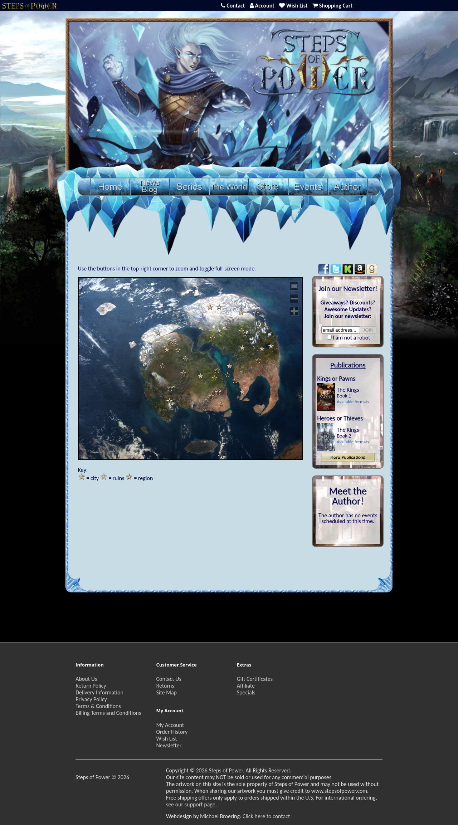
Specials (246, 692)
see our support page (190, 804)
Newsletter (168, 745)
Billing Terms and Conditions (108, 712)
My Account (170, 725)
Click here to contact (266, 816)
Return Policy (90, 685)
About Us (86, 678)
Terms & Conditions (98, 706)
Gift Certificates (255, 678)
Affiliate (246, 685)
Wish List (166, 738)
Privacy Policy (91, 699)
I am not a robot (351, 337)
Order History (171, 731)
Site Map (166, 692)
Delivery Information (99, 692)
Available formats (353, 401)
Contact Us (168, 678)
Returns (165, 685)
